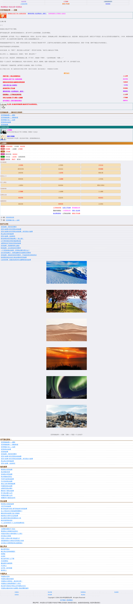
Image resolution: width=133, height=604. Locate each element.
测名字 (13, 159)
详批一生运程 (76, 210)
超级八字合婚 (76, 213)
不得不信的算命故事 (7, 479)
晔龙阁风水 (4, 7)
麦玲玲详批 (8, 154)
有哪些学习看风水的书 (8, 498)
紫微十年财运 (100, 185)
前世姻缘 (7, 149)
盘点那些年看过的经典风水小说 (11, 518)
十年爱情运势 (67, 210)
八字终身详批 (57, 207)
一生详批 (14, 156)
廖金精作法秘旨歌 (6, 563)
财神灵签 (7, 159)
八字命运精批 (8, 146)
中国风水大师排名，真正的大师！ (11, 581)
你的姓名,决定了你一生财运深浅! (17, 13)
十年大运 (7, 156)
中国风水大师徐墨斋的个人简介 (11, 583)
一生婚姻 (14, 149)
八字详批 (100, 179)
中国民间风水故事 (6, 486)
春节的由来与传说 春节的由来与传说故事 (14, 508)
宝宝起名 (60, 197)
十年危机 (16, 146)
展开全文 (66, 73)
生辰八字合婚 (67, 207)
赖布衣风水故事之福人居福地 (10, 513)
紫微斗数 (100, 172)
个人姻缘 (100, 191)
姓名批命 (60, 185)
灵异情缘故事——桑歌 (8, 115)
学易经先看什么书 (6, 495)
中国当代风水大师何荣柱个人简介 (11, 533)
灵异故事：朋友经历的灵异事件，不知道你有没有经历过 (19, 255)
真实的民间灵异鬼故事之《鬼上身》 (12, 238)
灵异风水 (19, 7)
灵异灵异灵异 (10, 217)
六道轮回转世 (21, 156)
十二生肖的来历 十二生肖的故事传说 (12, 523)
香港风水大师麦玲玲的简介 (9, 531)
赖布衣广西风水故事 (7, 491)
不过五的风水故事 (6, 481)
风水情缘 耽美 (5, 472)
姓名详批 (22, 146)
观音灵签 (20, 203)
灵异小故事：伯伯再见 (8, 236)
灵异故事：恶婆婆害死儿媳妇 (10, 245)
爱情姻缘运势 (76, 207)
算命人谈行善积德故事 (8, 483)
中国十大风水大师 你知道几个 (10, 538)
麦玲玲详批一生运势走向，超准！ (37, 13)
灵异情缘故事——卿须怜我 (9, 117)
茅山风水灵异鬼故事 (7, 234)
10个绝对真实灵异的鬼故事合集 (11, 241)
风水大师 (12, 7)
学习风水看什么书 (6, 493)
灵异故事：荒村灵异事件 (9, 227)
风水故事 (50, 594)
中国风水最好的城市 (7, 579)
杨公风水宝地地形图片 (8, 551)
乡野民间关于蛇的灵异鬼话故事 (11, 243)
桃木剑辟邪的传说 (6, 520)
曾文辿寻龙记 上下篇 (7, 558)
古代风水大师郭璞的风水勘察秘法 (11, 543)
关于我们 (63, 600)
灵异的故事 (4, 124)
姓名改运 (15, 154)
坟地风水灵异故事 (6, 474)
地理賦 (3, 554)
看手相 (18, 159)
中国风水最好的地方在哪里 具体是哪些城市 (15, 588)
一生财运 (20, 185)
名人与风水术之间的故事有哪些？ (11, 511)
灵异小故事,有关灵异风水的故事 (11, 229)
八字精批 (9, 130)
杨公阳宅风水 (5, 549)
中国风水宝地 (5, 576)
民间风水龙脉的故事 (7, 504)
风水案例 (116, 592)
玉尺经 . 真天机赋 (6, 568)
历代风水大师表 (6, 536)
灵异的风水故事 (6, 122)
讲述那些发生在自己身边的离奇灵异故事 (14, 257)
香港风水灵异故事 (6, 469)
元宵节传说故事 (6, 506)
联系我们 (70, 600)
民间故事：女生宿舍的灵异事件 (11, 248)
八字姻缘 (20, 149)
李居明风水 (83, 592)
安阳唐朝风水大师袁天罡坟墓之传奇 (12, 540)
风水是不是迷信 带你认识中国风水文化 (13, 586)
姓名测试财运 (57, 213)
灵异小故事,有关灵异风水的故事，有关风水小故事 (17, 231)
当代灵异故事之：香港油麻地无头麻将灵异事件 (16, 253)
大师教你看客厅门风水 (8, 529)
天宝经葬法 (4, 561)
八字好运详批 (67, 213)
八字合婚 (7, 151)
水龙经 (3, 556)
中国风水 (17, 592)
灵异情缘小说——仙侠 (8, 120)
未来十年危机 (11, 136)
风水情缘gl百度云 (6, 476)
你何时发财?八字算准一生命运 (56, 13)
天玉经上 (4, 565)
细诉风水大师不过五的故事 (9, 516)
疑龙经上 (4, 570)
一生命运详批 (23, 3)
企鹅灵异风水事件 (6, 488)
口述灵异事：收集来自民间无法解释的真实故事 (16, 260)
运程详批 (20, 172)
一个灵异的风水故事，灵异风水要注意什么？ (15, 250)
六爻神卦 (100, 203)
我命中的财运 (57, 210)
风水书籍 (50, 592)
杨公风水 (83, 594)
